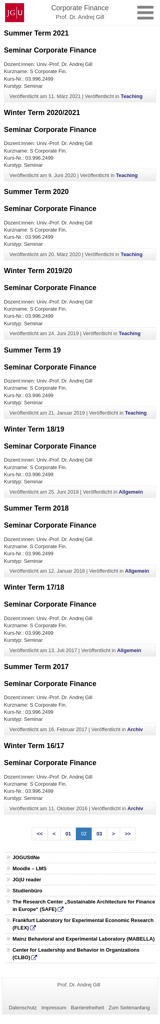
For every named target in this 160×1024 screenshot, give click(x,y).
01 (68, 834)
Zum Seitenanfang (129, 1008)
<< (40, 834)
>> (128, 834)
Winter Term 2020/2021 (42, 113)
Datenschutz (23, 1008)
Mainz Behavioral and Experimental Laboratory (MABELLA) (84, 939)
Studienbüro (27, 891)
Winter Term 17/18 (34, 587)
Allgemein (131, 492)
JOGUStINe (26, 857)
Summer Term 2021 (36, 33)
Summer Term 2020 (36, 192)
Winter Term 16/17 (34, 746)
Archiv (135, 729)
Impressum (53, 1008)
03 (99, 834)
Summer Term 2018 (36, 508)
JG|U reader (27, 880)
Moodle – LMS (30, 868)
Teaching (132, 96)
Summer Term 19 (32, 350)
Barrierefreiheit (87, 1008)
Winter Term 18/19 (34, 429)
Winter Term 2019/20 (38, 271)
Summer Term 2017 (36, 667)
